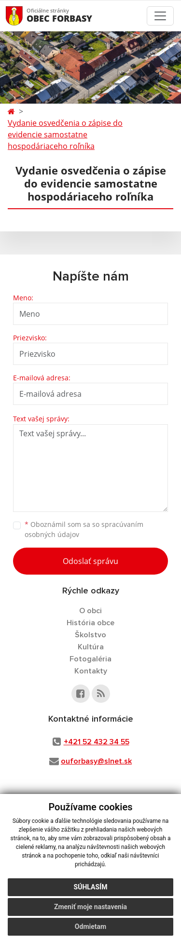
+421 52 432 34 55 (96, 742)
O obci (90, 611)
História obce (90, 623)
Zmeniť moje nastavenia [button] (90, 907)
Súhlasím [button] (91, 887)
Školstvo (90, 635)
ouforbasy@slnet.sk (96, 761)
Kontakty (90, 671)
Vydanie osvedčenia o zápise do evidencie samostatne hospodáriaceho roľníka (65, 134)
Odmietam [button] (90, 926)
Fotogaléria (90, 659)
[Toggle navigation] (160, 16)
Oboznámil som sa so (84, 529)
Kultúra (91, 647)
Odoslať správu (90, 561)
